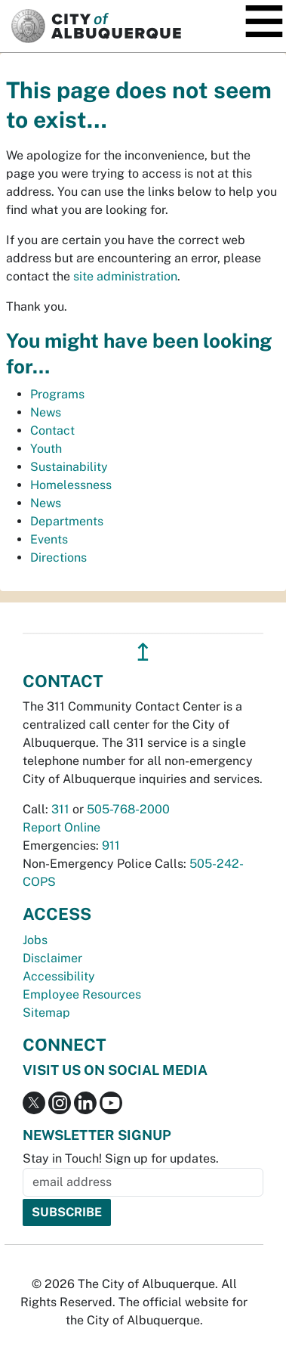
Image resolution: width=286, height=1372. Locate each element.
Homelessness (71, 485)
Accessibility (59, 976)
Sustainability (69, 467)
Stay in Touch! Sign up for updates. (121, 1158)
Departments (66, 521)
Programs (57, 394)
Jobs (35, 940)
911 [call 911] (111, 845)
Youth (46, 448)
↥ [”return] (143, 652)
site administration (125, 276)
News (45, 412)
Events (49, 539)
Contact (52, 430)
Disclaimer (52, 958)
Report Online (61, 827)
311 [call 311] (60, 809)
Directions (58, 557)
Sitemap (46, 1012)
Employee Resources (82, 994)
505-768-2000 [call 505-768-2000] (128, 809)
